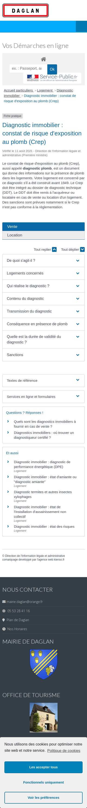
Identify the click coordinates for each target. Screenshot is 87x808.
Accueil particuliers (19, 90)
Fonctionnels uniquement (43, 782)
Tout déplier (73, 249)
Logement (45, 90)
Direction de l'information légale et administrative (35, 556)
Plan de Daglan (17, 620)
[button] (43, 260)
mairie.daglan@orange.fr (24, 601)
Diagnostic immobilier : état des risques (44, 526)
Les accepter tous (43, 767)
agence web (45, 559)
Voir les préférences (43, 797)
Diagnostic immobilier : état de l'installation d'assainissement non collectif (40, 512)
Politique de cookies (63, 751)
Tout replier (45, 249)
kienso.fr (59, 559)
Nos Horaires (16, 629)
